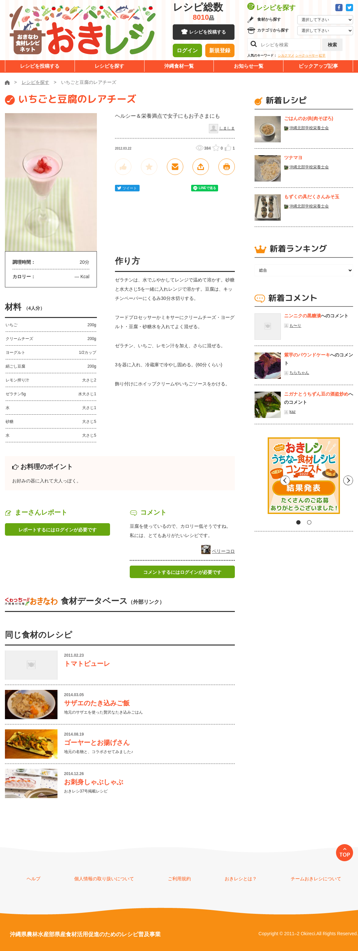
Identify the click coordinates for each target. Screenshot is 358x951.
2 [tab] (309, 522)
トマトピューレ (87, 663)
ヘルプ (33, 878)
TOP (344, 854)
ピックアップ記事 (318, 66)
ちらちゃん (299, 372)
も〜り (295, 325)
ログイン (187, 51)
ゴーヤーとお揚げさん (97, 742)
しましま (227, 128)
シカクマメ (286, 55)
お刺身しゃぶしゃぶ (93, 782)
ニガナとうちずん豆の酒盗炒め (316, 394)
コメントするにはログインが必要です (182, 572)
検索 (332, 44)
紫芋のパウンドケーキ (307, 354)
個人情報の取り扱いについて (104, 878)
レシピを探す (109, 66)
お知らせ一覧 (248, 66)
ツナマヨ (293, 157)
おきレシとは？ (241, 878)
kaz (292, 411)
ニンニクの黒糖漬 (302, 315)
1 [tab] (298, 522)
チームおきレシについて (316, 878)
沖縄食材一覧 (179, 66)
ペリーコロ (223, 551)
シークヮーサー (306, 55)
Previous (259, 478)
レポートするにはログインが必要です (57, 529)
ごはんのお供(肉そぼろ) (308, 118)
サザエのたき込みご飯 (97, 703)
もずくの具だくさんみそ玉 (311, 196)
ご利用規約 (179, 878)
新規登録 (220, 51)
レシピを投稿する (207, 33)
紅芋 (322, 55)
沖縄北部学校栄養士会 (309, 128)
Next (348, 478)
